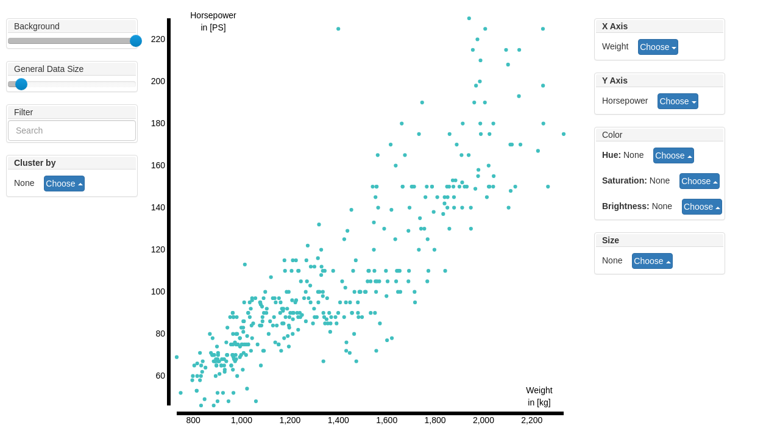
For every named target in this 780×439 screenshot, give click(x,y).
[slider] (136, 41)
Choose (658, 47)
